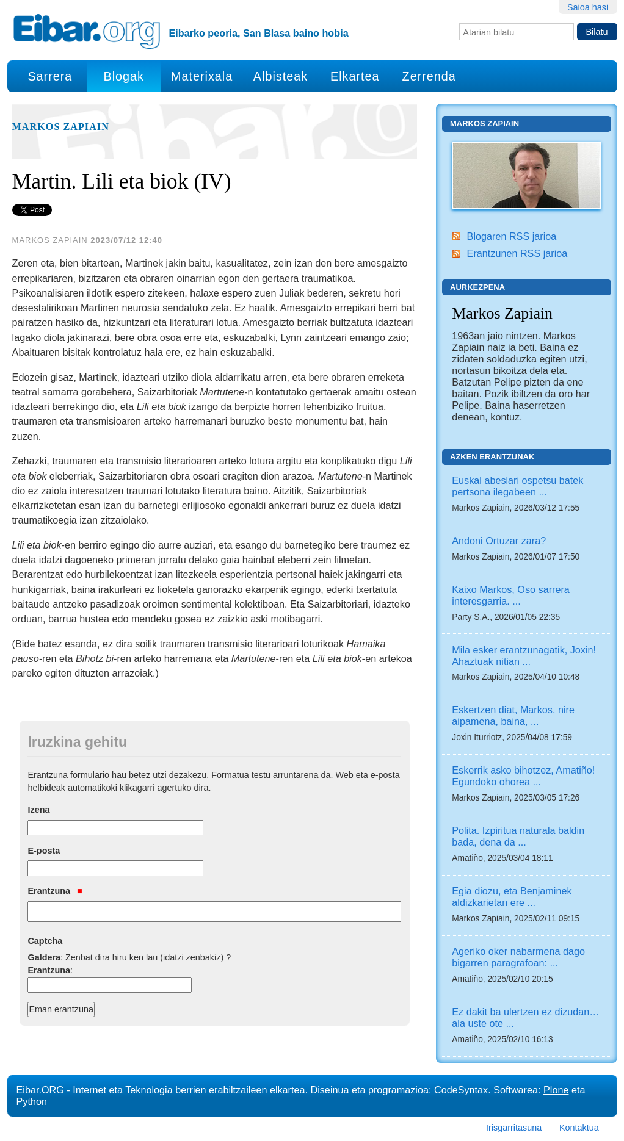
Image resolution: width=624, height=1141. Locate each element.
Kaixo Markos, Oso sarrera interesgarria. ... (511, 595)
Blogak (123, 76)
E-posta (43, 850)
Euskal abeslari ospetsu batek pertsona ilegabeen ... (517, 486)
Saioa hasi (587, 7)
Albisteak (280, 76)
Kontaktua (579, 1127)
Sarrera (49, 76)
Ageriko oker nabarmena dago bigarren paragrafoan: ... (518, 957)
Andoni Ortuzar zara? (499, 540)
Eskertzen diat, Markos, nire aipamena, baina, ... (513, 715)
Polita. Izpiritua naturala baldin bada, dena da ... (518, 836)
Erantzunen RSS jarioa (517, 253)
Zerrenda (429, 76)
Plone (555, 1089)
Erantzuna (54, 891)
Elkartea (355, 76)
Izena (38, 810)
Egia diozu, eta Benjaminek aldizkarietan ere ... (511, 896)
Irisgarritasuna (514, 1127)
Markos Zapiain (60, 126)
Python (31, 1101)
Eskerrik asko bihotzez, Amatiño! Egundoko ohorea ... (523, 776)
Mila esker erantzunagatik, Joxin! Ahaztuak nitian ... (524, 655)
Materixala (202, 76)
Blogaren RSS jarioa (512, 236)
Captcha (44, 941)
